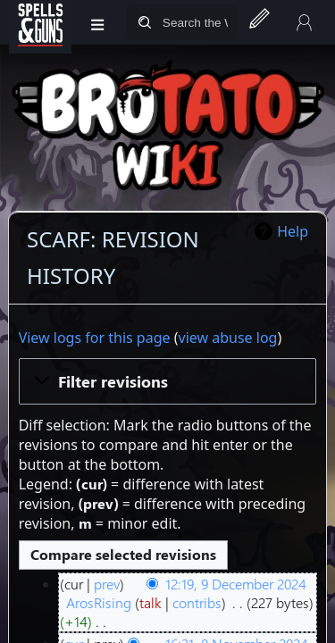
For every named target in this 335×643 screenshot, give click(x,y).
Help (292, 231)
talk (150, 602)
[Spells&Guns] (40, 22)
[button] (168, 381)
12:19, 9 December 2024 (235, 583)
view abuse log (228, 337)
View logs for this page (95, 337)
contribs (197, 602)
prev (107, 583)
